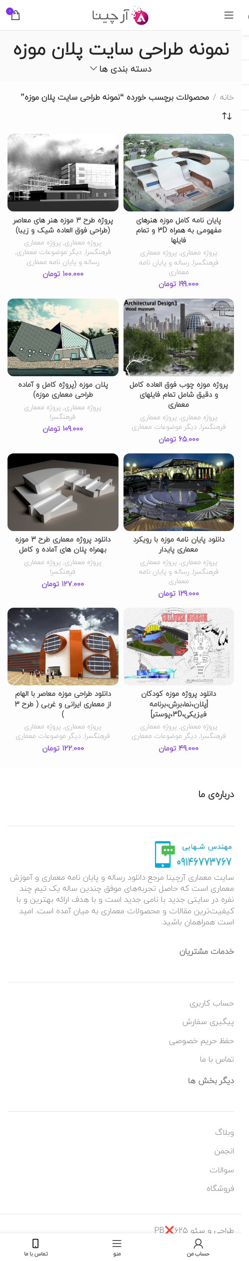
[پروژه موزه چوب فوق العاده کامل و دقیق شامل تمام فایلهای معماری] (179, 337)
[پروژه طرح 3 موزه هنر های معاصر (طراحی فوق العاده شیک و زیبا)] (63, 172)
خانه (227, 97)
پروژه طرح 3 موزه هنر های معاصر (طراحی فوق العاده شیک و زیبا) (63, 225)
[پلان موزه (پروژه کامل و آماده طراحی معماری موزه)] (63, 337)
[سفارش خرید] (226, 116)
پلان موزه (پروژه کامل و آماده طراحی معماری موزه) (63, 389)
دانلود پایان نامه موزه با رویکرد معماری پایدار (178, 544)
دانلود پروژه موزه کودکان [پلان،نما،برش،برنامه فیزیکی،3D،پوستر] (178, 703)
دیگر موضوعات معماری (49, 252)
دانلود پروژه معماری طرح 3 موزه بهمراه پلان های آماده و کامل (62, 544)
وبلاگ (224, 1132)
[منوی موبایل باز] (229, 15)
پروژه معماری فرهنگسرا (50, 411)
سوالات (222, 1170)
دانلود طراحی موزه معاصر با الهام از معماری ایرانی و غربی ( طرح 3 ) (62, 703)
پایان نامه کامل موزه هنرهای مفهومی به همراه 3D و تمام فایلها (179, 230)
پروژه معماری (199, 252)
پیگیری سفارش (208, 1022)
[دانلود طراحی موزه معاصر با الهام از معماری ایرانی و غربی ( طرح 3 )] (63, 646)
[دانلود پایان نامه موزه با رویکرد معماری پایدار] (179, 492)
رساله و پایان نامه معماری (164, 267)
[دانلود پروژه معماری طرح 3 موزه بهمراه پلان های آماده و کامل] (63, 492)
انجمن (224, 1151)
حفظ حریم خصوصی (201, 1041)
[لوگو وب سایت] (120, 14)
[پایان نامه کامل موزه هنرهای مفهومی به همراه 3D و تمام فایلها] (179, 172)
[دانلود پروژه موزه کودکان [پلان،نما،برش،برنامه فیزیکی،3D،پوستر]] (179, 646)
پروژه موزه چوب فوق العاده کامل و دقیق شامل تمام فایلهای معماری (179, 394)
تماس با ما (217, 1059)
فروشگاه (220, 1188)
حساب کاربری (212, 1003)
